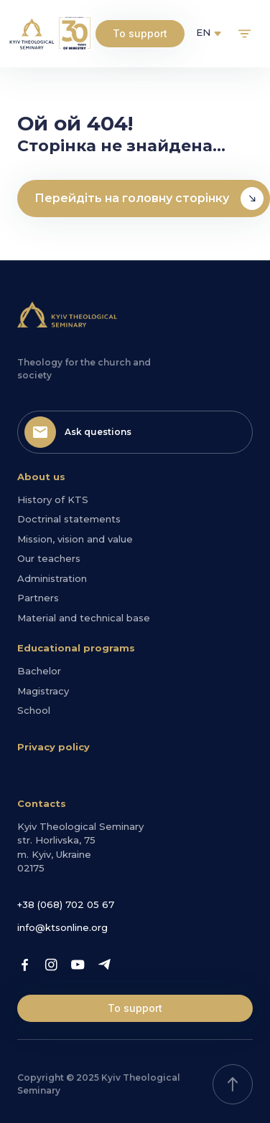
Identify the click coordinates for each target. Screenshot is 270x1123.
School (33, 710)
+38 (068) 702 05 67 (65, 904)
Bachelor (39, 671)
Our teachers (48, 558)
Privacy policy (53, 746)
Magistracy (43, 691)
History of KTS (52, 499)
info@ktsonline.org (62, 927)
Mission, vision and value (75, 539)
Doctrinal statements (69, 519)
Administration (52, 578)
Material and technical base (83, 617)
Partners (38, 597)
